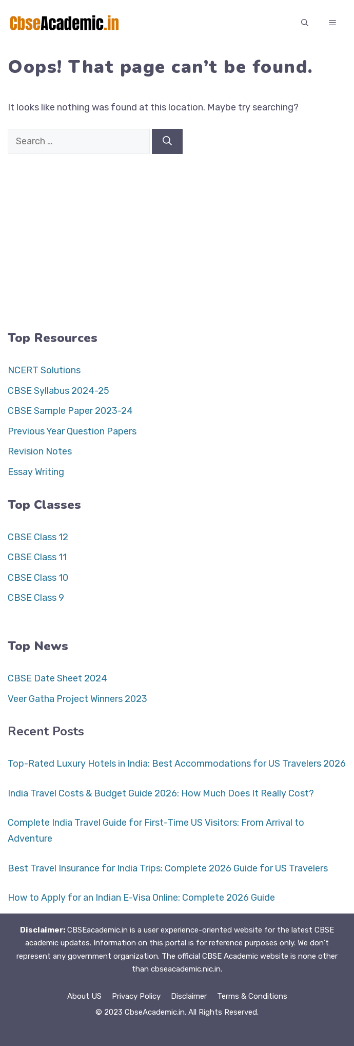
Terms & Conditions (252, 996)
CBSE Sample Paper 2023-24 (70, 410)
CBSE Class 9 (36, 597)
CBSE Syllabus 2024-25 (58, 390)
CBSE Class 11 (37, 557)
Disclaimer (189, 996)
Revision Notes (40, 451)
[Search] (167, 141)
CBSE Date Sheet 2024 (57, 678)
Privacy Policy (136, 996)
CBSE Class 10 (38, 577)
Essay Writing (36, 472)
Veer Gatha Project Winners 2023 (77, 699)
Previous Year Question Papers (72, 431)
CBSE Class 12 (38, 537)
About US (84, 996)
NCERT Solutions (44, 370)
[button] (305, 23)
